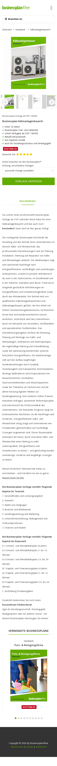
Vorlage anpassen (28, 181)
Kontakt (29, 746)
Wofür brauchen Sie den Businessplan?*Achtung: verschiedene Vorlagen (21, 163)
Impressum (41, 746)
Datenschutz (16, 746)
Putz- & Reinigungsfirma (28, 645)
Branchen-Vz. (14, 19)
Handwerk (20, 29)
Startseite (7, 29)
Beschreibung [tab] (28, 201)
